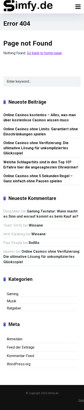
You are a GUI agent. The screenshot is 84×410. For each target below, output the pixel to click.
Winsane (36, 225)
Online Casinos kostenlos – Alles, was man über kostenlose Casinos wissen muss (39, 117)
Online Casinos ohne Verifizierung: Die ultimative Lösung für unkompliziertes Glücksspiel (36, 148)
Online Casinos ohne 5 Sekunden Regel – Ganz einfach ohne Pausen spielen (38, 178)
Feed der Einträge (20, 347)
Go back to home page (44, 53)
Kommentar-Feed (20, 356)
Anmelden (14, 339)
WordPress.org (18, 364)
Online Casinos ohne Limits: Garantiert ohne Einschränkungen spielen (40, 131)
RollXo (34, 243)
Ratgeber (14, 308)
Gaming (12, 294)
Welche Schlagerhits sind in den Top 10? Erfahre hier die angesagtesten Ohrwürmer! (40, 164)
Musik (11, 301)
